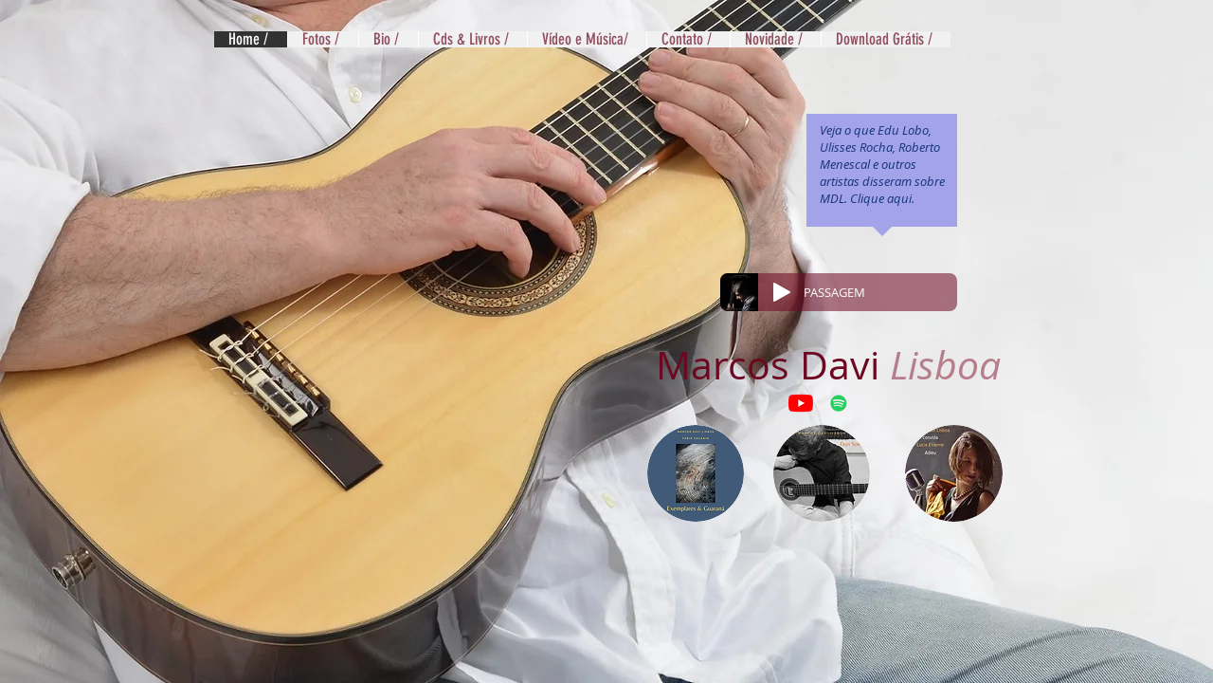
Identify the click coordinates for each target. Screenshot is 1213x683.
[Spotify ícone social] (838, 403)
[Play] (781, 292)
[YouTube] (800, 403)
